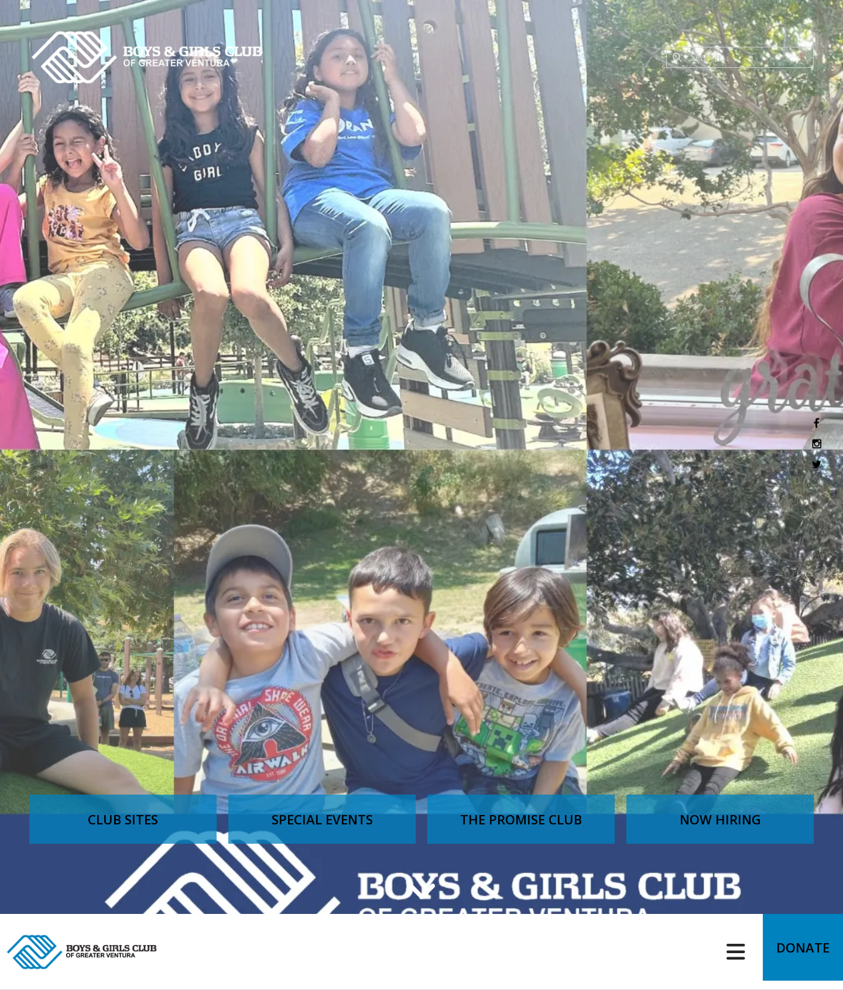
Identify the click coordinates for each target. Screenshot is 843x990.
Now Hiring (720, 819)
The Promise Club (521, 819)
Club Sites (123, 819)
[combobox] (740, 57)
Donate (798, 952)
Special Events (322, 819)
